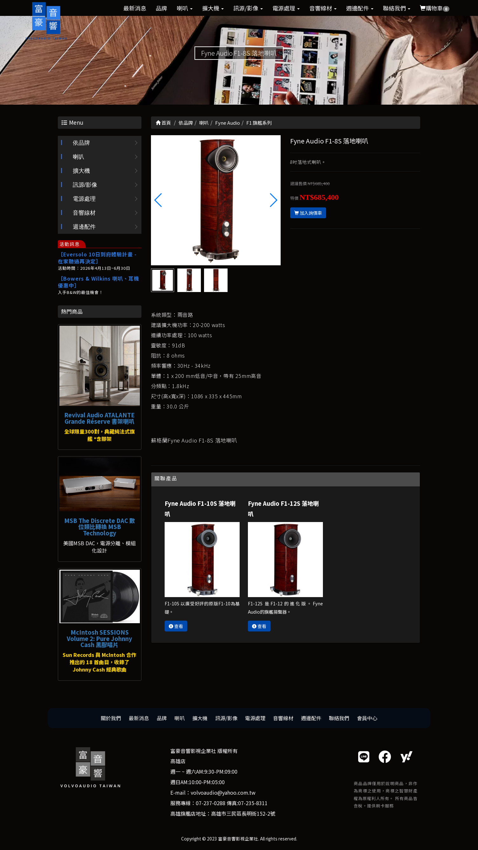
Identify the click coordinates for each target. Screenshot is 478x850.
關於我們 (111, 718)
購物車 (434, 8)
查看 (176, 626)
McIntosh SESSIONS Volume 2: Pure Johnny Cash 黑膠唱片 (99, 638)
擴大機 (213, 8)
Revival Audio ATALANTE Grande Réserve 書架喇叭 (99, 418)
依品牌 (81, 143)
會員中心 (367, 718)
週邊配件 (359, 8)
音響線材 (323, 8)
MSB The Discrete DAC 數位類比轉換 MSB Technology (99, 526)
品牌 (161, 8)
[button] (273, 200)
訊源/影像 (248, 8)
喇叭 (185, 8)
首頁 (163, 122)
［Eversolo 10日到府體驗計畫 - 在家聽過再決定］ (97, 258)
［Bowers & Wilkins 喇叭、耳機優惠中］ (98, 282)
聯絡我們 (396, 8)
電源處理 (286, 8)
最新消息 (134, 8)
